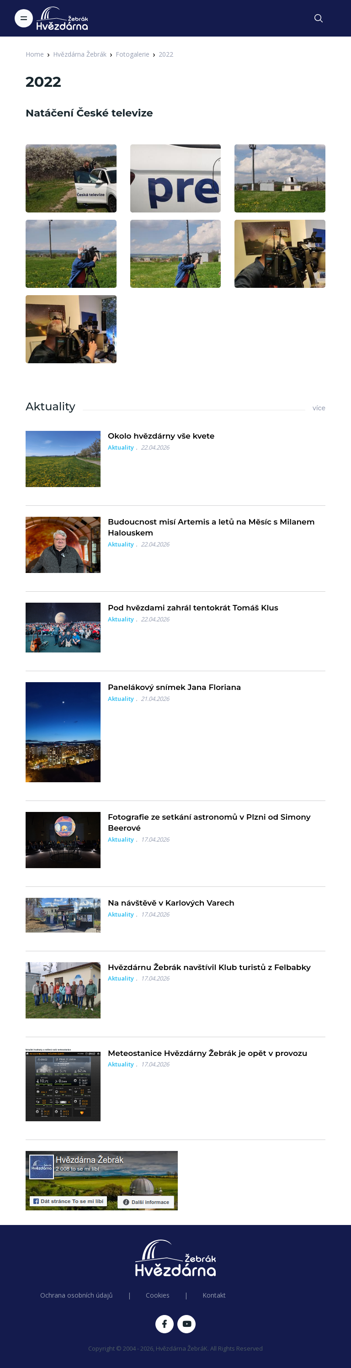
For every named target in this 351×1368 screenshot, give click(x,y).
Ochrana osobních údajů (76, 1295)
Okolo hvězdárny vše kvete (161, 435)
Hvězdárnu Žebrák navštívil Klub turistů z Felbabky (209, 967)
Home (35, 54)
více (319, 408)
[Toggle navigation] (24, 18)
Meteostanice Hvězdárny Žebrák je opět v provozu (207, 1053)
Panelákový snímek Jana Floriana (174, 687)
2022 (166, 54)
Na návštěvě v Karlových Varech (171, 902)
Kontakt (214, 1295)
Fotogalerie (132, 54)
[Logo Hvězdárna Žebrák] (62, 18)
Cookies (158, 1295)
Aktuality (121, 447)
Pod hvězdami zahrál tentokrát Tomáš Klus (193, 607)
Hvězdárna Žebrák (79, 54)
